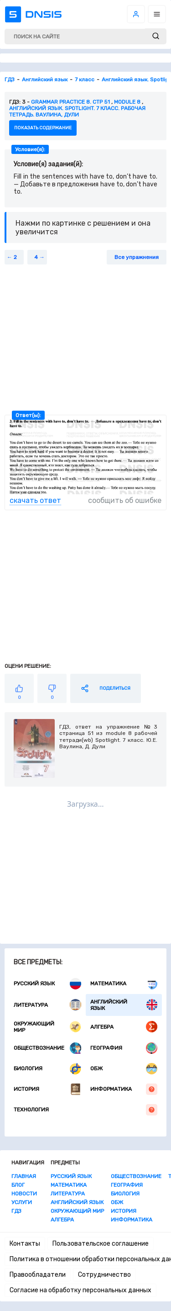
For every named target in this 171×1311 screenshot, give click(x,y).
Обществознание (47, 1048)
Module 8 (127, 102)
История (47, 1089)
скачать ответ (35, 500)
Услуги (21, 1202)
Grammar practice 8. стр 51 (70, 102)
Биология (47, 1068)
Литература (47, 1004)
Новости (24, 1193)
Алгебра (124, 1026)
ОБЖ (124, 1068)
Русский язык (47, 983)
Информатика (124, 1089)
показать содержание (43, 128)
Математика (124, 983)
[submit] (155, 36)
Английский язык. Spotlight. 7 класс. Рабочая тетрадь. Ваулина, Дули (77, 111)
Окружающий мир (47, 1026)
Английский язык (124, 1005)
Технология (85, 1109)
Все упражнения (136, 257)
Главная (23, 1176)
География (124, 1048)
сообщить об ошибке (124, 500)
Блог (18, 1185)
